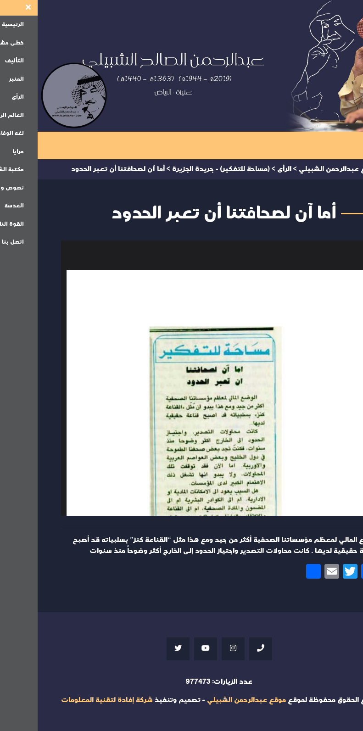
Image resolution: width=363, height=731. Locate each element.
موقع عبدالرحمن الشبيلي (208, 700)
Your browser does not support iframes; (181, 378)
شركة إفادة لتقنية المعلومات (69, 700)
